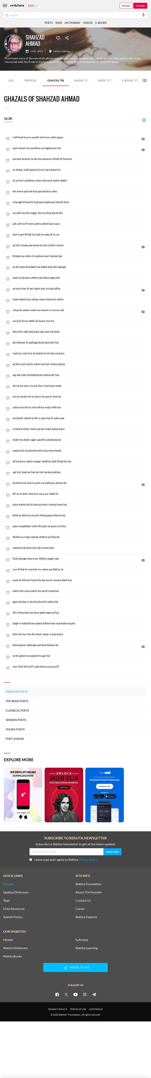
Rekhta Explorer (86, 917)
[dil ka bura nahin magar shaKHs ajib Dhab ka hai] (80, 461)
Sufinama (82, 939)
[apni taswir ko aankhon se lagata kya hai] (80, 148)
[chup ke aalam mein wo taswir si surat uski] (80, 310)
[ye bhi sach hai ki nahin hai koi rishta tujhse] (80, 364)
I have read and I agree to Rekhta (63, 859)
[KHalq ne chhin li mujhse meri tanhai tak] (80, 256)
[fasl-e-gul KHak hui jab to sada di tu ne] (80, 234)
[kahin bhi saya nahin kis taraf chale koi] (80, 591)
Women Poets (16, 720)
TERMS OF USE (78, 1009)
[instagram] (85, 994)
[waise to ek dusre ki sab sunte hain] (80, 547)
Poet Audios (15, 738)
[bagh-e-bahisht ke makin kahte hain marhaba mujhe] (80, 623)
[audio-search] (143, 15)
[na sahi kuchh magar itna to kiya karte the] (80, 213)
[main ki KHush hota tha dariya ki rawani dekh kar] (80, 580)
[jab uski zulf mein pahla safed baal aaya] (80, 223)
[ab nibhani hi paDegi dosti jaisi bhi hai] (80, 342)
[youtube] (75, 994)
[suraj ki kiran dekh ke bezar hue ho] (80, 321)
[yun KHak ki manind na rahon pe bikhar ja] (80, 569)
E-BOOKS (101, 22)
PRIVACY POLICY (57, 1009)
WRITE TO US (75, 968)
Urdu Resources (14, 908)
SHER (58, 22)
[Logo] (17, 6)
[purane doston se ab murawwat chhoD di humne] (80, 159)
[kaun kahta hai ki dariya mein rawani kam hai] (80, 504)
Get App (140, 5)
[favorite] (8, 139)
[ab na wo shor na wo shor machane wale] (80, 385)
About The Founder (89, 892)
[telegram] (94, 994)
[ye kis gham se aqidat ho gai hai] (80, 655)
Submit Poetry (13, 917)
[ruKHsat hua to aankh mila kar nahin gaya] (80, 137)
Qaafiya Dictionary (16, 892)
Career (80, 908)
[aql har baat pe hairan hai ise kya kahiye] (80, 472)
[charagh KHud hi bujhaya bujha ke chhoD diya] (80, 202)
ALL (11, 80)
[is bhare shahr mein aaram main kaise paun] (80, 429)
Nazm (81, 80)
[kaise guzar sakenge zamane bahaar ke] (80, 645)
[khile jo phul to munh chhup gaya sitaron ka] (80, 515)
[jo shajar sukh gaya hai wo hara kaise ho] (80, 169)
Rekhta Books (12, 956)
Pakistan (66, 51)
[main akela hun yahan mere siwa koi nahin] (80, 299)
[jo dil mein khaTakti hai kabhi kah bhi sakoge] (80, 267)
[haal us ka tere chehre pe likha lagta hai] (80, 277)
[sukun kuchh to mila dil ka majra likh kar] (80, 407)
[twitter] (66, 994)
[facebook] (57, 994)
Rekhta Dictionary (15, 948)
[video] (143, 139)
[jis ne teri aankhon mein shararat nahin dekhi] (80, 180)
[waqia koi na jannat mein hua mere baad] (80, 450)
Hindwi (8, 939)
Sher (105, 80)
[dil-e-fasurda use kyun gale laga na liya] (80, 612)
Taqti (6, 900)
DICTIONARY (72, 22)
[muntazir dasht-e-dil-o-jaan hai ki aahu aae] (80, 418)
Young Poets (15, 729)
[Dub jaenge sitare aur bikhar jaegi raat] (80, 558)
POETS (49, 22)
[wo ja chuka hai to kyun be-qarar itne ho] (80, 396)
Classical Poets (17, 710)
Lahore (57, 51)
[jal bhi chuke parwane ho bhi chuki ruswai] (80, 245)
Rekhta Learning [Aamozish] (87, 948)
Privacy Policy (88, 859)
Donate (126, 5)
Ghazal (55, 80)
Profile (31, 80)
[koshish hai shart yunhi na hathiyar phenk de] (80, 483)
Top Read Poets (17, 701)
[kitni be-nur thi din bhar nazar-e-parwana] (80, 634)
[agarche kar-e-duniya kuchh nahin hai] (80, 601)
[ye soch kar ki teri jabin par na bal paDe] (80, 288)
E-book (130, 80)
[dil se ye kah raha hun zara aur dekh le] (80, 493)
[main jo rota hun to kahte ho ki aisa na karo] (80, 353)
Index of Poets (17, 691)
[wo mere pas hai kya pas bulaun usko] (80, 191)
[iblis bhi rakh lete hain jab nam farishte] (80, 331)
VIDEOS (88, 22)
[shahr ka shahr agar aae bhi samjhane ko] (80, 439)
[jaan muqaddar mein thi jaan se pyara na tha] (80, 526)
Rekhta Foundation (88, 884)
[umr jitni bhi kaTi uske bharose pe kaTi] (80, 666)
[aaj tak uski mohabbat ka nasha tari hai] (80, 375)
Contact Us (83, 900)
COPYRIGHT (96, 1009)
